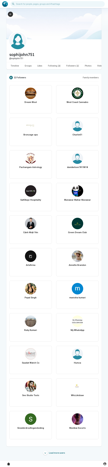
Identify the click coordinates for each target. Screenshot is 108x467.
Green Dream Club (77, 232)
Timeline (15, 66)
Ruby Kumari (30, 330)
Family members (91, 77)
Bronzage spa (30, 134)
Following (54, 66)
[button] (57, 4)
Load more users (54, 453)
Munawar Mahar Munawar (77, 200)
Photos (88, 66)
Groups (28, 66)
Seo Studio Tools (30, 395)
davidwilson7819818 (77, 167)
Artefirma (30, 265)
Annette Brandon (77, 265)
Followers (72, 66)
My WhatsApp (77, 330)
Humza (77, 363)
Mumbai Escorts (77, 428)
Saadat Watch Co (30, 363)
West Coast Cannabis (77, 102)
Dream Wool (30, 102)
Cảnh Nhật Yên (30, 232)
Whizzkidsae (77, 395)
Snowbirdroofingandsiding (30, 428)
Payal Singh (31, 297)
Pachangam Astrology (30, 167)
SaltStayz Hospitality (30, 200)
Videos (100, 66)
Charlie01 (77, 134)
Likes (39, 66)
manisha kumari (77, 297)
